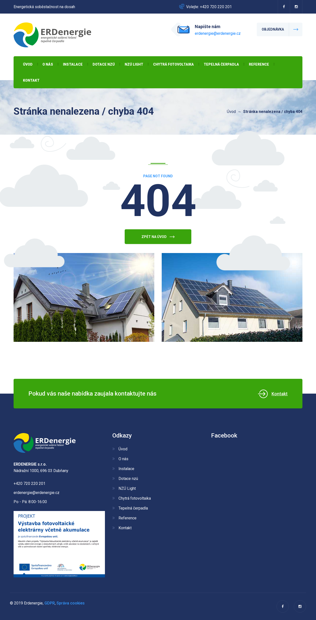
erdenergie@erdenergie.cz (218, 33)
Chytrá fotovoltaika (173, 64)
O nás (47, 64)
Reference (259, 64)
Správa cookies (71, 603)
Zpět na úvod (158, 241)
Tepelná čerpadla (221, 64)
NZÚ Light (134, 64)
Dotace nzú (104, 64)
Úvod (28, 64)
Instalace (73, 64)
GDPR (49, 603)
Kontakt (31, 80)
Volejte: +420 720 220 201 (209, 6)
